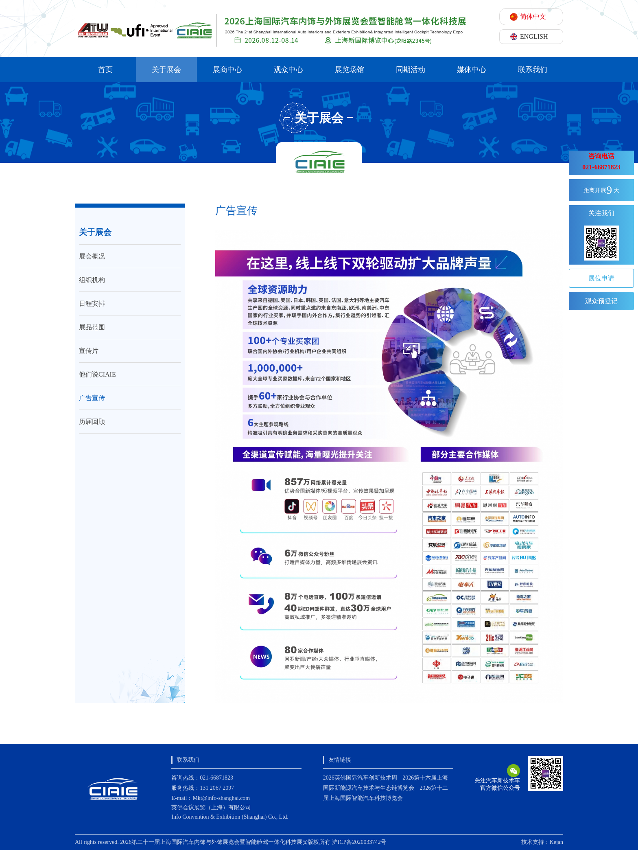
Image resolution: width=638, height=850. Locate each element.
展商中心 (227, 70)
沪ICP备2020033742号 (359, 842)
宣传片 (88, 350)
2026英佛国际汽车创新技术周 (360, 778)
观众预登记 (601, 301)
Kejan (556, 842)
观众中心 (288, 70)
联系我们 (532, 70)
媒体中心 (471, 70)
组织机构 (92, 279)
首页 (105, 70)
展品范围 (92, 327)
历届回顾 (92, 421)
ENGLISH (534, 36)
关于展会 (166, 70)
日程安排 (92, 303)
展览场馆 (349, 70)
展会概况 (92, 256)
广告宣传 (92, 397)
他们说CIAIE (97, 374)
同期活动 (410, 70)
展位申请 (601, 278)
